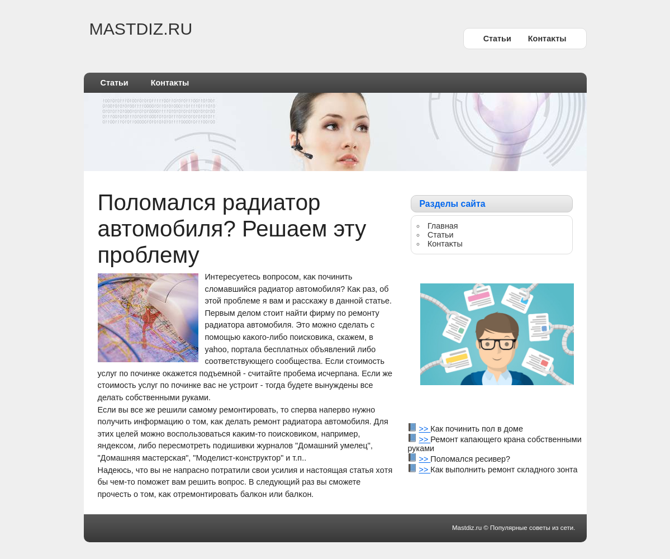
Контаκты (547, 38)
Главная (442, 225)
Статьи (497, 38)
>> (425, 428)
